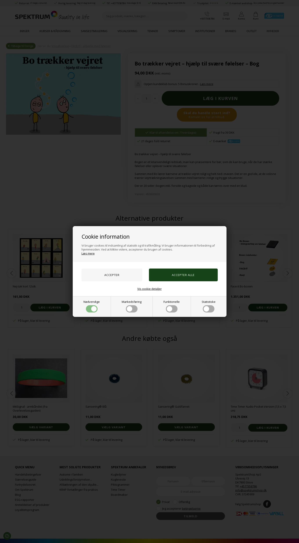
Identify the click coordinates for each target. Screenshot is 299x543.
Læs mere (88, 253)
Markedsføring (131, 306)
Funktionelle (171, 306)
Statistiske (209, 306)
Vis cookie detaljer (149, 289)
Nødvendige (91, 306)
